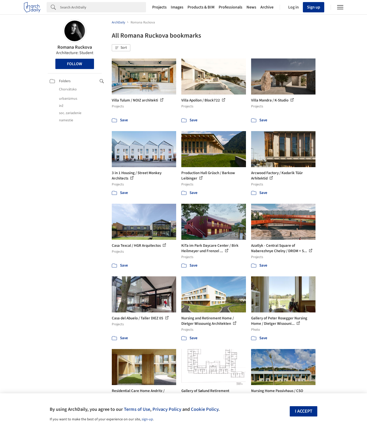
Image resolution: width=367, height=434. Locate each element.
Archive (267, 7)
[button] (121, 48)
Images (177, 7)
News (251, 7)
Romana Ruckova (74, 47)
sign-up (147, 419)
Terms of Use (137, 409)
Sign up (313, 7)
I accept (303, 411)
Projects (159, 7)
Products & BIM (201, 7)
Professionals (230, 7)
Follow (74, 64)
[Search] (103, 7)
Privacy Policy (166, 409)
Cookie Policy (204, 409)
